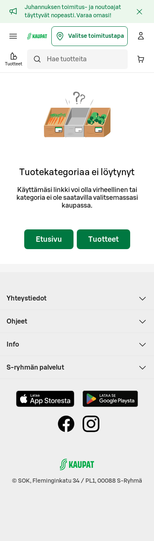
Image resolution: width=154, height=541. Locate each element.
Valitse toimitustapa (89, 36)
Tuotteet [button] (13, 58)
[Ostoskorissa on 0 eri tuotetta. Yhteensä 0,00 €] (141, 59)
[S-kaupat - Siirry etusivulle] (37, 36)
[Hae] (37, 59)
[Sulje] (139, 11)
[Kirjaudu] (141, 36)
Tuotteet (103, 239)
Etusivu (49, 239)
